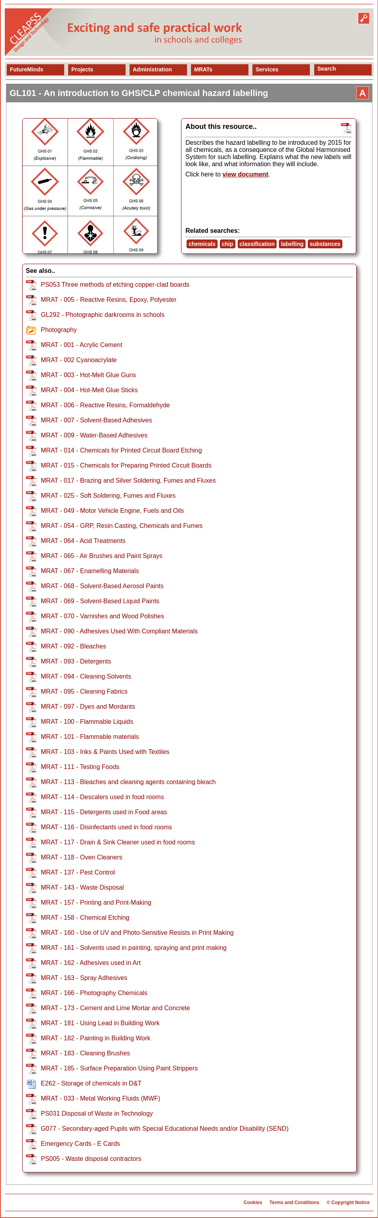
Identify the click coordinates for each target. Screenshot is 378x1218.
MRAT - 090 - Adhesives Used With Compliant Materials (119, 631)
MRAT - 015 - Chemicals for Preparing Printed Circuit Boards (126, 465)
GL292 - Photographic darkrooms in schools (102, 314)
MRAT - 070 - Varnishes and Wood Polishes (102, 616)
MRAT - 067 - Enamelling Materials (90, 571)
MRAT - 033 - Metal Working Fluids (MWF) (100, 1098)
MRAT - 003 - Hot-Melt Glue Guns (88, 375)
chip (227, 244)
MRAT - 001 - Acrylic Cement (81, 344)
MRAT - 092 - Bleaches (73, 646)
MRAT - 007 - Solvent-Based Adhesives (96, 420)
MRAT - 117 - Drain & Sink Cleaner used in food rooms (118, 842)
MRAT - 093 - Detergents (76, 661)
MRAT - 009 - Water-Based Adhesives (94, 435)
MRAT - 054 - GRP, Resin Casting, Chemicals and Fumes (121, 525)
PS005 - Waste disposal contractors (91, 1158)
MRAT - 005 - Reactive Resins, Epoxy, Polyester (108, 299)
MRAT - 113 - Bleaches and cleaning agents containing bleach (128, 782)
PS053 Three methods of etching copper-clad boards (115, 284)
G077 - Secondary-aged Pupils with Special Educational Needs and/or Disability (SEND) (164, 1128)
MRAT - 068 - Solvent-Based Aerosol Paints (102, 586)
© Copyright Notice (348, 1202)
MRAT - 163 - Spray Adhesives (84, 977)
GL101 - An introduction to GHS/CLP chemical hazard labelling (139, 93)
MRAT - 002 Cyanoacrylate (78, 360)
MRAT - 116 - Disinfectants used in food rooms (106, 827)
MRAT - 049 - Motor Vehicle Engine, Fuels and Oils (112, 510)
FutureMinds (26, 69)
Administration (152, 69)
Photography (59, 329)
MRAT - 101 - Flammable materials (90, 736)
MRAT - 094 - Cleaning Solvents (86, 676)
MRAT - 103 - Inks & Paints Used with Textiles (105, 751)
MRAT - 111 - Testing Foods (80, 766)
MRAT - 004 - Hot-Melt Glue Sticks (89, 390)
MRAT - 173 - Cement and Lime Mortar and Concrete (115, 1008)
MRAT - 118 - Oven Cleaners (81, 857)
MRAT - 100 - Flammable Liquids (87, 721)
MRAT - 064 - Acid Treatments (83, 540)
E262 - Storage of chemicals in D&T (91, 1083)
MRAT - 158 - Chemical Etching (85, 917)
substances (325, 244)
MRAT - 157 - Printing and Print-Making (96, 902)
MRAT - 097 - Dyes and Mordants (88, 706)
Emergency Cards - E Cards (80, 1143)
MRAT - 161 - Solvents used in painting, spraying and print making (134, 947)
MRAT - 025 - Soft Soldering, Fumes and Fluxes (108, 495)
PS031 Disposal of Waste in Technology (97, 1113)
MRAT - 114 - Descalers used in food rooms (102, 797)
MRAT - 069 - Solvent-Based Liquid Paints (100, 601)
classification (257, 244)
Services (267, 69)
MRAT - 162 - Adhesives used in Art (91, 962)
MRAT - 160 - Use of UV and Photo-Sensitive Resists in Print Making (137, 932)
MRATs (203, 69)
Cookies (253, 1202)
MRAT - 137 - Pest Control (78, 872)
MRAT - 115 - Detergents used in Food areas (104, 812)
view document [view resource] (245, 174)
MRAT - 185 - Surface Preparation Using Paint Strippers (119, 1068)
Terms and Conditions (294, 1202)
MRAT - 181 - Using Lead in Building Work (100, 1023)
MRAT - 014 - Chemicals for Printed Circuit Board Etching (121, 450)
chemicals (202, 244)
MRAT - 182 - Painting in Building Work (96, 1038)
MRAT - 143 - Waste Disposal (82, 887)
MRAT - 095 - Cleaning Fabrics (84, 691)
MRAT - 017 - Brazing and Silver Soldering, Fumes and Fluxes (128, 480)
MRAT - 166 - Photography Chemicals (94, 993)
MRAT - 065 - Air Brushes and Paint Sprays (101, 555)
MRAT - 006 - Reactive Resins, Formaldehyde (105, 405)
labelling (292, 244)
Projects (82, 69)
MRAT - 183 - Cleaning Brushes (85, 1053)
